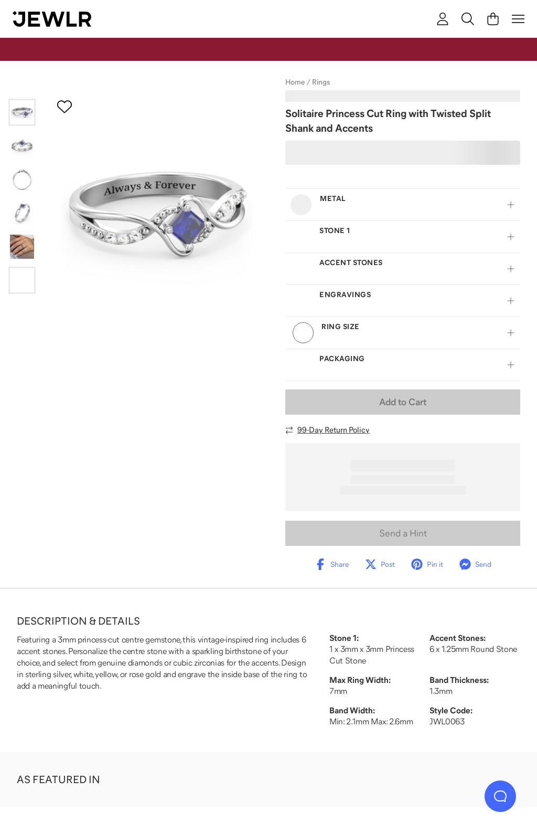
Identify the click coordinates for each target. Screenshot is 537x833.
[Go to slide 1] (22, 112)
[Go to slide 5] (22, 246)
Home (295, 82)
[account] (442, 19)
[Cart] (493, 19)
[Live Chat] (500, 796)
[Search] (467, 19)
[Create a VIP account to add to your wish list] (64, 106)
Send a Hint (403, 533)
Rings (321, 82)
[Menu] (518, 19)
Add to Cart (402, 402)
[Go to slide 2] (22, 146)
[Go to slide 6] (22, 280)
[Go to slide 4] (22, 213)
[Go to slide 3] (22, 179)
